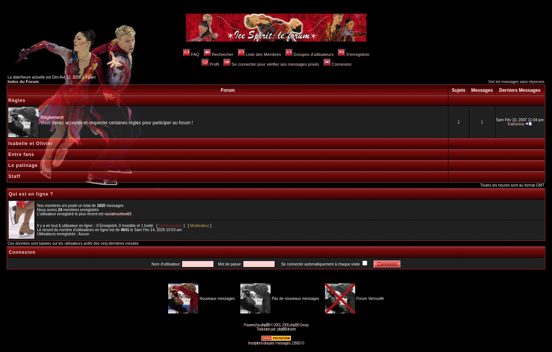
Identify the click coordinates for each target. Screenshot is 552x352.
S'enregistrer (354, 54)
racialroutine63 (118, 214)
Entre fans (21, 154)
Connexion (338, 64)
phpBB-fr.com (286, 329)
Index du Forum (23, 81)
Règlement (51, 117)
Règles (16, 100)
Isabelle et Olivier (30, 143)
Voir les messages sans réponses (516, 82)
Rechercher (218, 54)
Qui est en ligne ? (31, 194)
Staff (14, 176)
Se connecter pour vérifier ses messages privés (271, 64)
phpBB (265, 325)
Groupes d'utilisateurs (310, 54)
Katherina (516, 124)
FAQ (191, 54)
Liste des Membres (259, 54)
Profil (210, 64)
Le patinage (23, 165)
